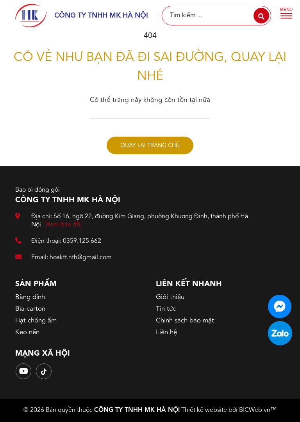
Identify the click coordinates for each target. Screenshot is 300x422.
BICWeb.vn (254, 410)
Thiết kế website (204, 410)
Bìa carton (30, 309)
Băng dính (30, 297)
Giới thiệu (170, 297)
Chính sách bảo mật (185, 320)
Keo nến (27, 332)
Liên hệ (166, 332)
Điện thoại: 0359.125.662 (58, 241)
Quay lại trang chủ (150, 146)
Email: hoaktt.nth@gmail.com (63, 258)
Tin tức (166, 309)
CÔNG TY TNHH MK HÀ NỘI (137, 410)
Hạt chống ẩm (36, 320)
